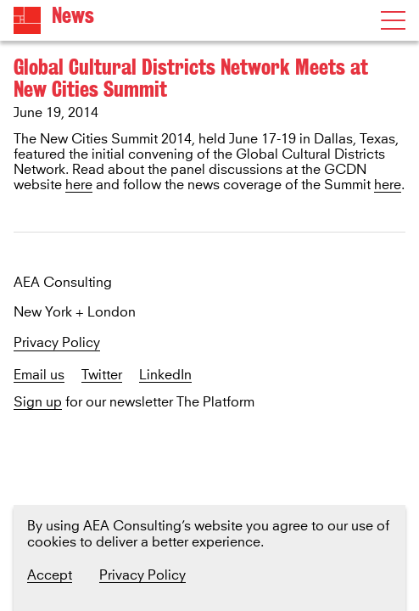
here (78, 185)
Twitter (101, 375)
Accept (49, 575)
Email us (39, 375)
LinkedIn (165, 375)
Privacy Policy (57, 343)
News (73, 15)
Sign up (38, 402)
